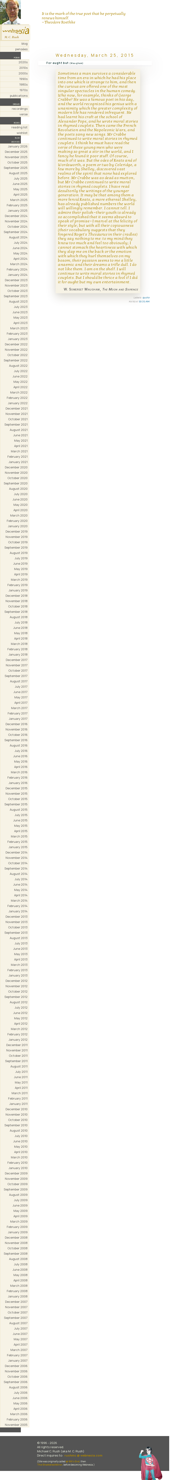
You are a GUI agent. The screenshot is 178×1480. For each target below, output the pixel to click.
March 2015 (19, 836)
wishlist (22, 133)
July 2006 (21, 1392)
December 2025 (16, 152)
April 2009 (20, 1216)
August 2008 (18, 1259)
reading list (19, 127)
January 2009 (18, 1232)
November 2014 (17, 858)
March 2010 (19, 1157)
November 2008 (16, 1243)
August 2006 (18, 1387)
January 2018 (18, 654)
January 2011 (18, 1104)
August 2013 (19, 938)
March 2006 (19, 1414)
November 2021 (17, 414)
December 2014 (17, 852)
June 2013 (20, 949)
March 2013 (19, 965)
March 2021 (19, 451)
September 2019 (16, 547)
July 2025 (21, 178)
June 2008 (20, 1269)
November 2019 (17, 537)
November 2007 (16, 1307)
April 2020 (20, 510)
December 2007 (16, 1302)
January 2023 (18, 339)
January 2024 (18, 275)
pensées (21, 49)
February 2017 (18, 713)
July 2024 (21, 242)
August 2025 (18, 173)
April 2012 (21, 1023)
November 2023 (16, 285)
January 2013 (18, 975)
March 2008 (19, 1285)
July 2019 (21, 558)
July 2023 (21, 307)
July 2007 (21, 1328)
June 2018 (20, 628)
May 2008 (20, 1275)
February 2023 (17, 333)
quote (146, 297)
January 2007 (18, 1360)
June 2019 (20, 563)
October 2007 (18, 1312)
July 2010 (21, 1136)
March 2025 (19, 200)
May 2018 (21, 633)
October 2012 (18, 991)
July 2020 (21, 494)
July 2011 (21, 1072)
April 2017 (21, 702)
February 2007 (17, 1355)
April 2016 (21, 767)
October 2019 (18, 542)
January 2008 (18, 1296)
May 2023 (20, 317)
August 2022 (18, 365)
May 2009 (20, 1211)
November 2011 (17, 1050)
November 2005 (16, 1425)
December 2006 (16, 1366)
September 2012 (16, 997)
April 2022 (20, 387)
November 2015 (17, 793)
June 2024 (20, 248)
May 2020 (20, 505)
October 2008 (17, 1248)
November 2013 (17, 922)
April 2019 (21, 574)
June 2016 (20, 756)
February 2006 (17, 1419)
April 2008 (20, 1280)
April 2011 (21, 1088)
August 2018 (19, 617)
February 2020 (17, 521)
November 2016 (17, 729)
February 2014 (17, 906)
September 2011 (16, 1061)
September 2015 (16, 804)
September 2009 (16, 1189)
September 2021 (16, 424)
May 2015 (21, 825)
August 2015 (19, 809)
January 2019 (18, 590)
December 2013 (17, 916)
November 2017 (17, 665)
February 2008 (17, 1291)
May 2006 (20, 1403)
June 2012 (20, 1013)
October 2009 (17, 1184)
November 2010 (17, 1114)
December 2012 (17, 981)
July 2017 (21, 686)
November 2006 (16, 1371)
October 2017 (18, 670)
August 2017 (19, 681)
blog (25, 43)
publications (19, 95)
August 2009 (18, 1195)
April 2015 (21, 831)
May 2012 (21, 1018)
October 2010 (18, 1120)
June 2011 (21, 1077)
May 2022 (20, 382)
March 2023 (19, 328)
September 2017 (16, 676)
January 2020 (18, 526)
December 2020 (16, 467)
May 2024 (20, 253)
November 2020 (16, 472)
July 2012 (21, 1007)
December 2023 (16, 280)
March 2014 (19, 900)
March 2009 (19, 1221)
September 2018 (16, 612)
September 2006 (16, 1382)
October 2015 (18, 799)
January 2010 (18, 1168)
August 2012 (19, 1002)
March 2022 (19, 392)
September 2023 (16, 296)
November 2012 (17, 986)
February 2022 (17, 398)
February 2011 (18, 1098)
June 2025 (20, 184)
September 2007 (16, 1318)
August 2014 (19, 874)
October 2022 (17, 355)
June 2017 (20, 692)
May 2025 (20, 189)
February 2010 (17, 1162)
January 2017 (18, 719)
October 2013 (18, 927)
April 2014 (21, 895)
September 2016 (16, 740)
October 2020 (17, 478)
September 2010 (16, 1125)
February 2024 (17, 269)
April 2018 (21, 638)
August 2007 (18, 1323)
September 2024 (16, 232)
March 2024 (19, 264)
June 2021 (20, 435)
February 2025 (17, 205)
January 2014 (18, 911)
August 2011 (19, 1066)
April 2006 (20, 1409)
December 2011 (17, 1045)
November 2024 (16, 221)
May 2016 (21, 761)
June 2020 (20, 499)
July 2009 (21, 1200)
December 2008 (16, 1237)
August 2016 (19, 745)
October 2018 (18, 606)
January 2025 (18, 210)
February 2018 (17, 649)
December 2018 (17, 595)
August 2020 (18, 489)
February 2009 (17, 1227)
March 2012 (19, 1029)
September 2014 (16, 868)
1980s (23, 84)
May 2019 (21, 569)
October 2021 (18, 419)
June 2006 (20, 1398)
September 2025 (16, 168)
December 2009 (16, 1173)
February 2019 (17, 585)
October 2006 (17, 1376)
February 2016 (17, 777)
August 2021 (19, 430)
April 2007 (21, 1344)
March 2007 (19, 1350)
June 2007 (20, 1334)
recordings (20, 109)
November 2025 (16, 157)
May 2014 (21, 890)
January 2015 (18, 847)
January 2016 (18, 783)
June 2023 (20, 312)
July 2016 (21, 751)
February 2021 (17, 456)
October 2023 (17, 291)
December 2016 (17, 724)
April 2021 (21, 446)
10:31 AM (144, 301)
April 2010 (21, 1152)
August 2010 (19, 1130)
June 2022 (20, 376)
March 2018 (19, 644)
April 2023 (20, 323)
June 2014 (20, 884)
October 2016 (18, 735)
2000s (23, 73)
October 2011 (18, 1055)
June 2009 (20, 1205)
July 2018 (21, 622)
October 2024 (17, 226)
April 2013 (21, 959)
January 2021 (18, 462)
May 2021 (21, 440)
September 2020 (16, 483)
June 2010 (20, 1141)
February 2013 (17, 970)
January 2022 (18, 403)
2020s (23, 62)
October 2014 (18, 863)
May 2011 (21, 1082)
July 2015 (21, 815)
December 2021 (17, 408)
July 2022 (21, 371)
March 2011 (20, 1093)
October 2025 (17, 162)
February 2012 (17, 1034)
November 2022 (16, 349)
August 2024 (18, 237)
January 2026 (18, 146)
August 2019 (19, 553)
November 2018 (17, 601)
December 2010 (17, 1109)
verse (23, 114)
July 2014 (21, 879)
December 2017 (17, 660)
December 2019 (17, 531)
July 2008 (21, 1264)
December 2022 (16, 344)
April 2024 (20, 259)
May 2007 (21, 1339)
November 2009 (16, 1179)
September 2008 (16, 1253)
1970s (23, 90)
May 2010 (21, 1146)
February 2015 (17, 842)
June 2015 (20, 820)
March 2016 (19, 772)
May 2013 (21, 954)
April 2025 (20, 194)
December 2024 (16, 216)
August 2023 (18, 301)
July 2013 (21, 943)
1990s (23, 79)
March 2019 (19, 579)
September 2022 (16, 360)
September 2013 (16, 932)
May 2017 (21, 697)
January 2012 (18, 1039)
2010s (23, 68)
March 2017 (19, 708)
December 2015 (17, 788)
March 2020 (19, 515)
